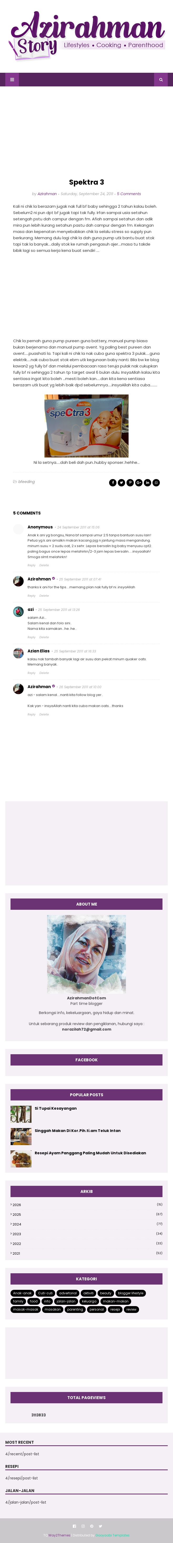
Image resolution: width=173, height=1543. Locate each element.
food (34, 1301)
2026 (87, 1204)
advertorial (68, 1293)
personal (97, 1309)
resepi (115, 1309)
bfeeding (26, 481)
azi (31, 609)
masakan (53, 1309)
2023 (87, 1234)
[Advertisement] (86, 132)
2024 (87, 1224)
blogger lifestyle (130, 1293)
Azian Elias (39, 651)
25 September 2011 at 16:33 (75, 651)
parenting (75, 1309)
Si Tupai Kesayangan (56, 1108)
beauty (105, 1293)
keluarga (89, 1301)
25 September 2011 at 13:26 (59, 609)
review (131, 1309)
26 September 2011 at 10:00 (80, 687)
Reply (31, 565)
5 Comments (129, 193)
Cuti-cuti (45, 1293)
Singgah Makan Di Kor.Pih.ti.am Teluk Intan (78, 1130)
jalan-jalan (66, 1301)
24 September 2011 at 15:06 (78, 527)
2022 (87, 1243)
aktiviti (88, 1293)
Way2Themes (59, 1535)
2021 (87, 1253)
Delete (44, 565)
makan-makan (116, 1301)
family (18, 1301)
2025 (87, 1214)
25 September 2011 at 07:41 (80, 579)
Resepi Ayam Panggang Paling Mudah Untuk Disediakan (90, 1153)
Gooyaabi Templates (112, 1535)
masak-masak (25, 1309)
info (47, 1301)
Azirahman (47, 193)
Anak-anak (22, 1293)
